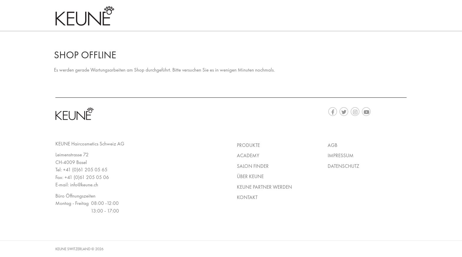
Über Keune (250, 176)
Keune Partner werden (264, 187)
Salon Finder (253, 166)
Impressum (341, 155)
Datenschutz (343, 166)
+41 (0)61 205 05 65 (85, 169)
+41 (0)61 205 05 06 (87, 177)
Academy (248, 155)
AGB (332, 145)
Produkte (248, 145)
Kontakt (247, 197)
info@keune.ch (84, 184)
